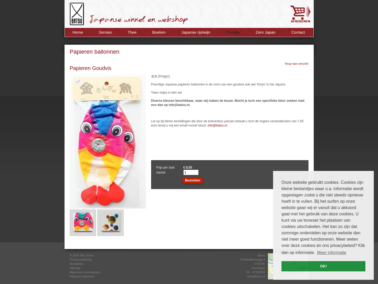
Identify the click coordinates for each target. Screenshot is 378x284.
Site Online (87, 255)
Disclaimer (76, 263)
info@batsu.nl (217, 125)
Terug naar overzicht (296, 63)
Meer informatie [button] (331, 252)
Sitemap (75, 268)
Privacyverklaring (81, 259)
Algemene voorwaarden (85, 272)
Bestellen (192, 180)
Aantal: (161, 172)
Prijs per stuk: (165, 167)
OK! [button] (323, 266)
